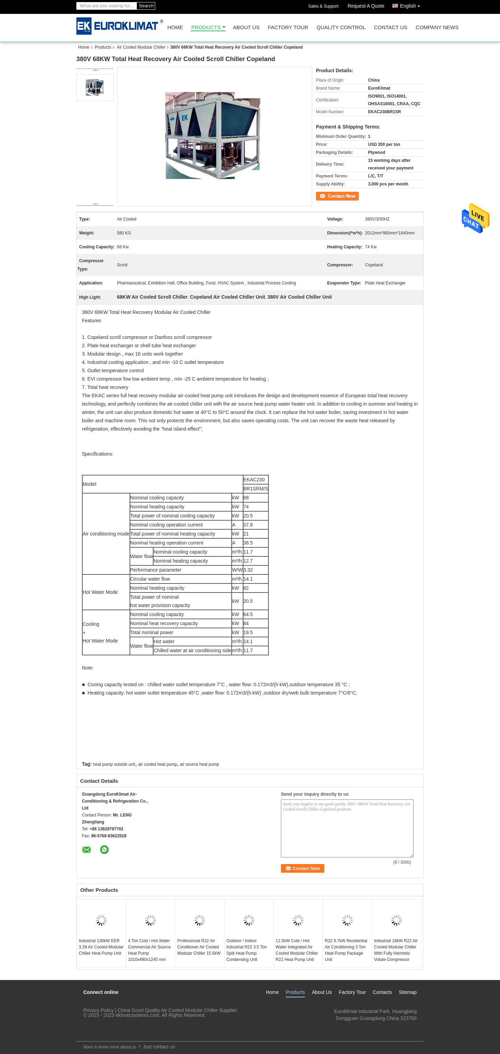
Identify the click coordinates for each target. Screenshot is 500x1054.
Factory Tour (288, 27)
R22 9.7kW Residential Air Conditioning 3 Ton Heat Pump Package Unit (346, 950)
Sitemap (408, 992)
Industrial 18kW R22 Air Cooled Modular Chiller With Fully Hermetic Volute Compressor (395, 950)
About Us (246, 27)
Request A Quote (366, 6)
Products (205, 27)
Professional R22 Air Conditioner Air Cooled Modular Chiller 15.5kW (198, 947)
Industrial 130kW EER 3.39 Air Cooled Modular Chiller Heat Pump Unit (101, 947)
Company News (437, 27)
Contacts (382, 992)
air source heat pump (199, 764)
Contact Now (328, 195)
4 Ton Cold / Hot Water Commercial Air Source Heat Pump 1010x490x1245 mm (149, 950)
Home (175, 27)
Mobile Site (90, 1032)
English (412, 5)
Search (146, 5)
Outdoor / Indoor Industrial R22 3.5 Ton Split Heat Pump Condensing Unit (246, 950)
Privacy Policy (98, 1010)
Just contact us (159, 1046)
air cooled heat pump (157, 764)
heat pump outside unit (114, 764)
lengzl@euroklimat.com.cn (388, 1025)
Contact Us (390, 27)
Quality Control (341, 27)
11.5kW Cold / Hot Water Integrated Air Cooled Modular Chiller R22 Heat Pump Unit (297, 950)
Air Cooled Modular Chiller (141, 47)
